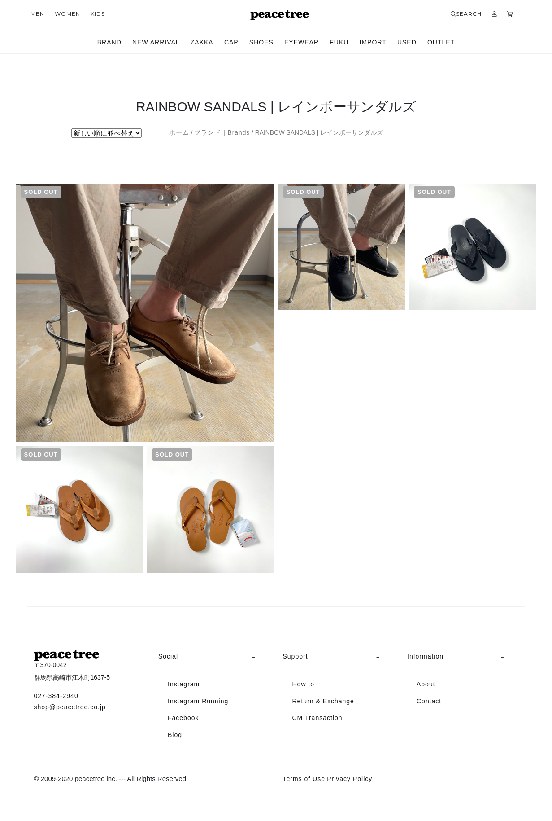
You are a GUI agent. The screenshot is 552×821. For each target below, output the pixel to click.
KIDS (98, 13)
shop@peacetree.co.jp (70, 707)
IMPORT (373, 42)
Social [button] (168, 656)
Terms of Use (304, 778)
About (426, 684)
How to (303, 684)
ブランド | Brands (222, 132)
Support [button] (295, 656)
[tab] (213, 656)
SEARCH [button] (466, 13)
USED (407, 42)
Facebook (183, 717)
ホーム (179, 132)
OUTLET (441, 42)
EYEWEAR (301, 42)
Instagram (184, 684)
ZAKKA (202, 42)
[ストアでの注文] (106, 133)
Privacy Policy (349, 778)
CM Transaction (317, 717)
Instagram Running (198, 701)
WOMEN (67, 13)
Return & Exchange (323, 701)
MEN (37, 13)
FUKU (339, 42)
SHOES (261, 42)
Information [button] (425, 656)
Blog (175, 734)
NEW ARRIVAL (156, 42)
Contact (429, 701)
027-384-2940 (56, 695)
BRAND (109, 42)
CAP (231, 42)
